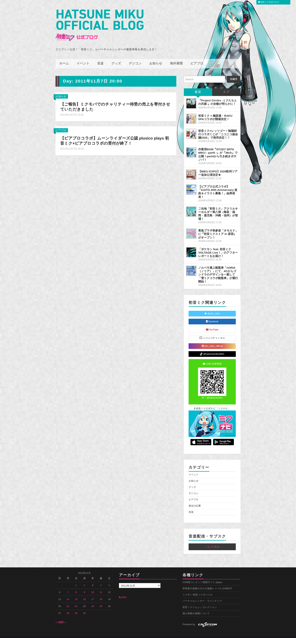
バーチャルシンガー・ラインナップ (202, 596)
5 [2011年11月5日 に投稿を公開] (109, 580)
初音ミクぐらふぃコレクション (200, 602)
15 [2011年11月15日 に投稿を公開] (76, 594)
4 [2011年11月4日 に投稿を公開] (101, 580)
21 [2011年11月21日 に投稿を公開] (68, 601)
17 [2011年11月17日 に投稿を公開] (92, 594)
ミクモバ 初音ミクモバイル (198, 589)
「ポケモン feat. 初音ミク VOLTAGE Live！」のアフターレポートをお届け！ (218, 247)
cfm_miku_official (212, 341)
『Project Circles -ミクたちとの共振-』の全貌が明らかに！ (217, 97)
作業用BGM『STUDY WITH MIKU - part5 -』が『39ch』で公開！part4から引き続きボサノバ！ (217, 149)
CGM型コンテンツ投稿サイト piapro (202, 577)
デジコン (135, 58)
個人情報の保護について (196, 608)
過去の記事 (195, 500)
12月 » (62, 617)
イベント (83, 58)
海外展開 (176, 58)
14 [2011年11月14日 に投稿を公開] (68, 594)
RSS (122, 592)
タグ (226, 87)
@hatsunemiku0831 (212, 348)
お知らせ (155, 58)
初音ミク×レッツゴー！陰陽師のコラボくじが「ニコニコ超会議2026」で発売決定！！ (218, 129)
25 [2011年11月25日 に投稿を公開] (101, 601)
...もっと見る (212, 541)
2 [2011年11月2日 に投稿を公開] (84, 580)
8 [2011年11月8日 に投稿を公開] (76, 587)
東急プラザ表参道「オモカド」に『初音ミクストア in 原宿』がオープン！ (218, 229)
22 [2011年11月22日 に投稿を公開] (76, 601)
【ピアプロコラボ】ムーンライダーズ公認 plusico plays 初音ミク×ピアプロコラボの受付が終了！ (115, 135)
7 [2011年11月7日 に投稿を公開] (68, 587)
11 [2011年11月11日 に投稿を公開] (101, 587)
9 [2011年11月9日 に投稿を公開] (84, 587)
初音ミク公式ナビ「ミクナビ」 (212, 403)
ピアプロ (196, 58)
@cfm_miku (212, 308)
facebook (212, 316)
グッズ (116, 58)
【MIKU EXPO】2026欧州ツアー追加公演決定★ (217, 168)
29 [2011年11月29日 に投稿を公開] (76, 608)
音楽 (100, 58)
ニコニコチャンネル (212, 332)
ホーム (64, 58)
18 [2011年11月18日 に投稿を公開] (101, 594)
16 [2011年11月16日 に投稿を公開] (84, 594)
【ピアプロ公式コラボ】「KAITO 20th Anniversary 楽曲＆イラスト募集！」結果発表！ (217, 186)
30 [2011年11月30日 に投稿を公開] (84, 608)
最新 (198, 87)
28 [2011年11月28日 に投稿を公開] (68, 608)
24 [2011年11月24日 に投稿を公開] (92, 601)
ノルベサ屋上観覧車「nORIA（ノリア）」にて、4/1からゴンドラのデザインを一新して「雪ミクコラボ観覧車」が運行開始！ (218, 269)
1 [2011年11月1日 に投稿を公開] (76, 580)
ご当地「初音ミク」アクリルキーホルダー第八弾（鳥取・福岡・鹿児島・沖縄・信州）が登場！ (218, 208)
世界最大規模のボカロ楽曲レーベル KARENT (207, 583)
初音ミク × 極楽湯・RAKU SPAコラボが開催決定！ (215, 112)
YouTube (212, 324)
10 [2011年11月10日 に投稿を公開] (92, 587)
